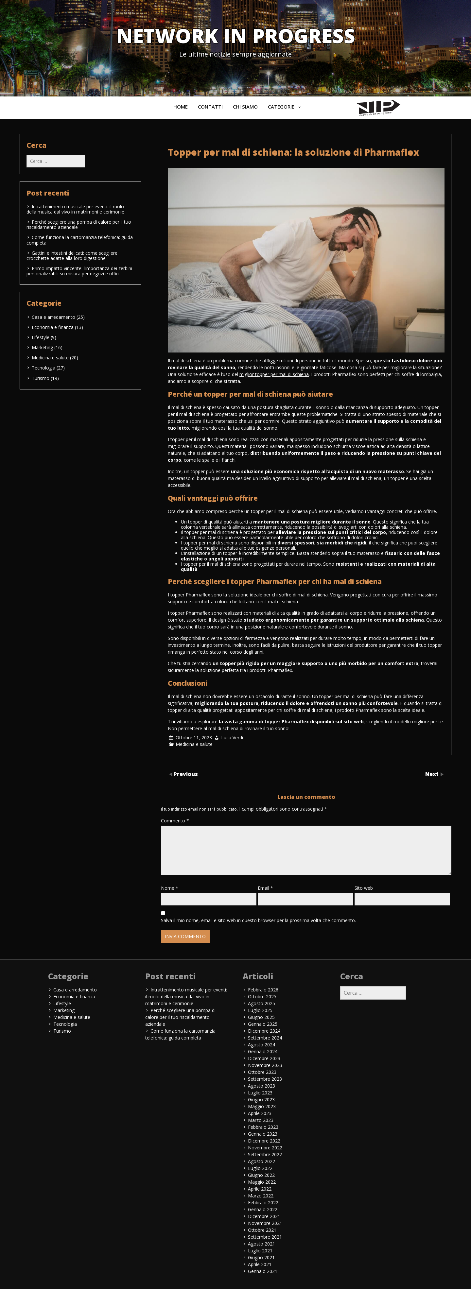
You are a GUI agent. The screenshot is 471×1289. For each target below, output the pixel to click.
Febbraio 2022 (263, 1202)
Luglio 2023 (260, 1093)
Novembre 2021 (265, 1223)
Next (432, 774)
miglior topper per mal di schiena (274, 374)
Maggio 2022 (262, 1182)
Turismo (40, 378)
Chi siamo (245, 106)
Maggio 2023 (262, 1106)
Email (265, 888)
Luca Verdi (232, 737)
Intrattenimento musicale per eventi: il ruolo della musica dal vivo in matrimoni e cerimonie (75, 209)
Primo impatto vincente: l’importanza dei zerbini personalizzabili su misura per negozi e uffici (79, 271)
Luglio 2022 (260, 1168)
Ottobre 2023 (262, 1072)
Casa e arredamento (53, 317)
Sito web (364, 888)
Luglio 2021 (260, 1250)
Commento (175, 820)
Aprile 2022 (259, 1189)
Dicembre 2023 (264, 1058)
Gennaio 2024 (262, 1051)
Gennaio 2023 (262, 1134)
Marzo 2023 (260, 1120)
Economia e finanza (53, 327)
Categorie (281, 106)
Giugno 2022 (261, 1175)
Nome (169, 888)
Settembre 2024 (265, 1038)
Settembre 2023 (265, 1079)
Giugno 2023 (261, 1099)
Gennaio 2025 (262, 1024)
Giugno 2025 (261, 1017)
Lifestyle (40, 337)
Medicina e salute (194, 744)
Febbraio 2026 (263, 990)
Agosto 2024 (261, 1044)
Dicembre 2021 (264, 1216)
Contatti (210, 106)
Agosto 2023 (261, 1086)
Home (180, 106)
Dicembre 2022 (264, 1141)
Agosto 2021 (261, 1244)
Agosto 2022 (261, 1161)
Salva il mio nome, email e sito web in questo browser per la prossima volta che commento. (258, 920)
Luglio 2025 (260, 1010)
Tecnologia (43, 368)
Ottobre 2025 (262, 996)
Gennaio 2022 (262, 1209)
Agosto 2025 (261, 1003)
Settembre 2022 (265, 1154)
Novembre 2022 (265, 1147)
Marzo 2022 (260, 1196)
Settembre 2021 (265, 1237)
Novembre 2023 (265, 1065)
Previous (186, 774)
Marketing (42, 347)
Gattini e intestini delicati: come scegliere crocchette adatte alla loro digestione (71, 255)
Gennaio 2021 (262, 1271)
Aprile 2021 (259, 1264)
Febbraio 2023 (263, 1127)
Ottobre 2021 (262, 1230)
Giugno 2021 (261, 1257)
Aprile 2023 (259, 1113)
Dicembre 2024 (264, 1031)
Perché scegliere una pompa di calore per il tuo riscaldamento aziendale (78, 224)
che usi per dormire (259, 421)
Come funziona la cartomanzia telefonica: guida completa (79, 240)
